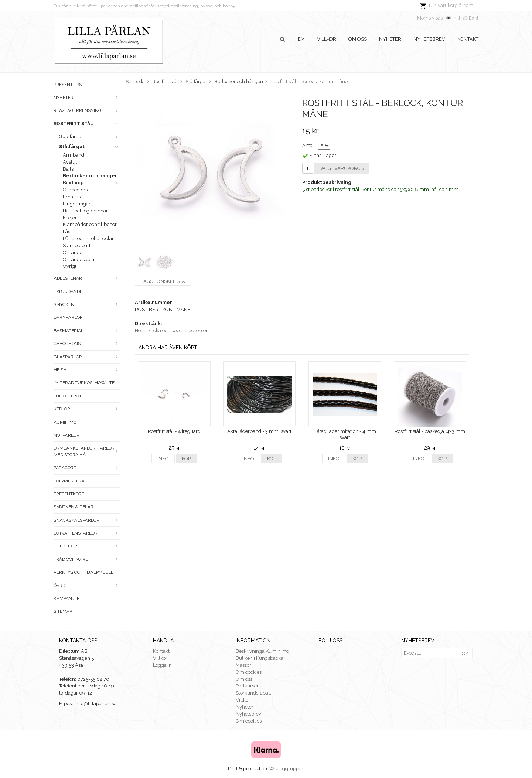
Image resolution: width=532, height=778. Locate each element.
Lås (66, 231)
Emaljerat (73, 196)
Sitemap (63, 611)
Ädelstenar (87, 278)
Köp (186, 458)
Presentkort (69, 494)
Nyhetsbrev (429, 39)
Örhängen (74, 252)
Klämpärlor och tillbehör (90, 224)
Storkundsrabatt (253, 693)
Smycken (87, 304)
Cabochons (87, 343)
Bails (68, 169)
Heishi (87, 369)
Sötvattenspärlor (87, 533)
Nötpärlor (66, 435)
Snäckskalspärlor (87, 520)
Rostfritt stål (87, 123)
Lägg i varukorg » (341, 168)
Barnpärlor (68, 317)
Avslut (70, 162)
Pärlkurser (247, 686)
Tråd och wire (87, 559)
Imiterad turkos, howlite (84, 382)
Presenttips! (68, 84)
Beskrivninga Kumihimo (262, 651)
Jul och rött (69, 396)
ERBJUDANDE (68, 291)
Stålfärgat (89, 146)
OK (465, 653)
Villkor (326, 39)
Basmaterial (87, 330)
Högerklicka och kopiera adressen (172, 330)
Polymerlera (69, 481)
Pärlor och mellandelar (88, 238)
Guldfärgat (89, 136)
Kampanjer (67, 598)
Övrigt (69, 266)
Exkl (473, 18)
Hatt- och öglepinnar (85, 211)
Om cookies (249, 672)
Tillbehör (87, 546)
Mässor (243, 665)
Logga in (162, 665)
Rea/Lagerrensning (87, 110)
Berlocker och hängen (90, 175)
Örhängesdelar (79, 259)
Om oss (357, 39)
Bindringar (91, 182)
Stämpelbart (77, 245)
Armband (73, 155)
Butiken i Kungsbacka (259, 658)
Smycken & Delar (73, 506)
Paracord (87, 467)
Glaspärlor (87, 356)
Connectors (75, 189)
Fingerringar (77, 204)
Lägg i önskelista (163, 281)
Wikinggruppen (286, 768)
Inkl (456, 18)
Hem (299, 39)
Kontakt (467, 39)
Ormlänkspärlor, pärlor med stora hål (87, 451)
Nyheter (390, 39)
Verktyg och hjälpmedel (83, 572)
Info (163, 458)
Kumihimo (65, 422)
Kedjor (70, 218)
